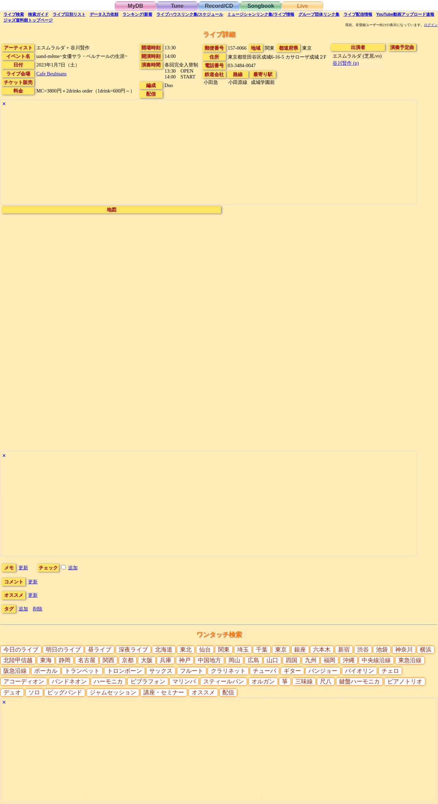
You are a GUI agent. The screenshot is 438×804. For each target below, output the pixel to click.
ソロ (34, 692)
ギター (292, 671)
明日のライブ (63, 649)
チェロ (390, 671)
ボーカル (45, 671)
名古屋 (86, 660)
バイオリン (359, 671)
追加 (73, 567)
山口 (272, 660)
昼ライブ (99, 649)
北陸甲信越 (18, 660)
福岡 (329, 660)
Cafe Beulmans (51, 73)
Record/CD (219, 6)
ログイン (431, 25)
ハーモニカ (108, 681)
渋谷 (363, 649)
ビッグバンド (64, 692)
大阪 (147, 660)
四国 (291, 660)
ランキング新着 (137, 14)
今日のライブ (20, 649)
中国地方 (209, 660)
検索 (13, 14)
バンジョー (322, 671)
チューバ (264, 671)
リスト (69, 14)
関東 (224, 649)
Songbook (260, 6)
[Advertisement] (206, 156)
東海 (46, 660)
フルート (191, 671)
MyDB (135, 6)
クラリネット (228, 671)
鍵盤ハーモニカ (359, 681)
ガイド (38, 14)
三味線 (304, 681)
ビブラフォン (147, 681)
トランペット (82, 671)
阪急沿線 (15, 671)
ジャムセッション (113, 692)
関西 (108, 660)
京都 (127, 660)
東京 (281, 649)
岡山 (234, 660)
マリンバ (184, 681)
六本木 (322, 649)
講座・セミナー (163, 692)
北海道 (163, 649)
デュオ (12, 692)
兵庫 (165, 660)
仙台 (205, 649)
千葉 (262, 649)
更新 (23, 567)
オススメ (203, 692)
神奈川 (404, 649)
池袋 (382, 649)
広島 (253, 660)
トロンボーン (124, 671)
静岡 (64, 660)
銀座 (300, 649)
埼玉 (243, 649)
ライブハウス (189, 14)
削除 (37, 608)
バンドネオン (69, 681)
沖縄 (349, 660)
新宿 (344, 649)
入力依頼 (104, 14)
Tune (177, 6)
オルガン (263, 681)
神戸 (185, 660)
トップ (28, 20)
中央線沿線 (376, 660)
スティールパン (223, 681)
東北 (186, 649)
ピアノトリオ (404, 681)
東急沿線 (410, 660)
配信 (358, 14)
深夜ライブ (133, 649)
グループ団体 (318, 14)
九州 (311, 660)
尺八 (326, 681)
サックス (160, 671)
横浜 (425, 649)
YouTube (405, 14)
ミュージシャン (260, 14)
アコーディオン (23, 681)
